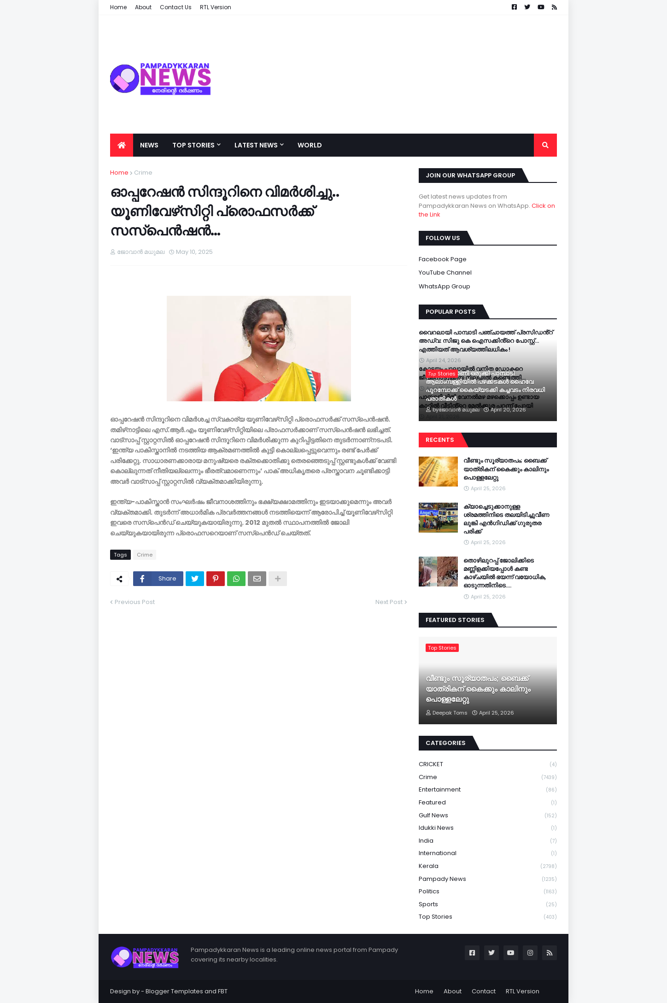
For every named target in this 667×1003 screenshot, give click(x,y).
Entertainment (488, 790)
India (488, 841)
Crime (143, 172)
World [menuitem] (310, 145)
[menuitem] (121, 145)
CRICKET (488, 764)
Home (119, 172)
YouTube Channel (445, 272)
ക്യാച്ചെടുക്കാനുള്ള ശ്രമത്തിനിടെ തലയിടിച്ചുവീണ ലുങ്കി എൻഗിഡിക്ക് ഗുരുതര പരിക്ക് (506, 519)
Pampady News (488, 879)
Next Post (389, 602)
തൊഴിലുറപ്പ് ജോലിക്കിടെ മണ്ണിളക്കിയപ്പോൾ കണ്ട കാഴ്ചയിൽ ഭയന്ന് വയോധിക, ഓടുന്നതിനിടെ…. (504, 573)
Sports (488, 904)
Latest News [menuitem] (256, 145)
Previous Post (135, 602)
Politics (488, 892)
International (488, 853)
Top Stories (488, 916)
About (453, 991)
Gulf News (488, 816)
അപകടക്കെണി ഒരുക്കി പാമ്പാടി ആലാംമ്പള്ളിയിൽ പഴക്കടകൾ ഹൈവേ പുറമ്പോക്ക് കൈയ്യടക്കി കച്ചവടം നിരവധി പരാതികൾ (485, 386)
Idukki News (488, 828)
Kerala (488, 866)
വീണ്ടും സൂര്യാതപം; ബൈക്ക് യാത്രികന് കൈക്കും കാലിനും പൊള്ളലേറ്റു (506, 469)
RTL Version (522, 991)
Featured (488, 803)
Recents (440, 439)
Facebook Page (443, 259)
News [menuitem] (149, 145)
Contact (484, 991)
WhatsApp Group (444, 286)
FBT (223, 991)
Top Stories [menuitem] (193, 145)
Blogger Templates (174, 991)
